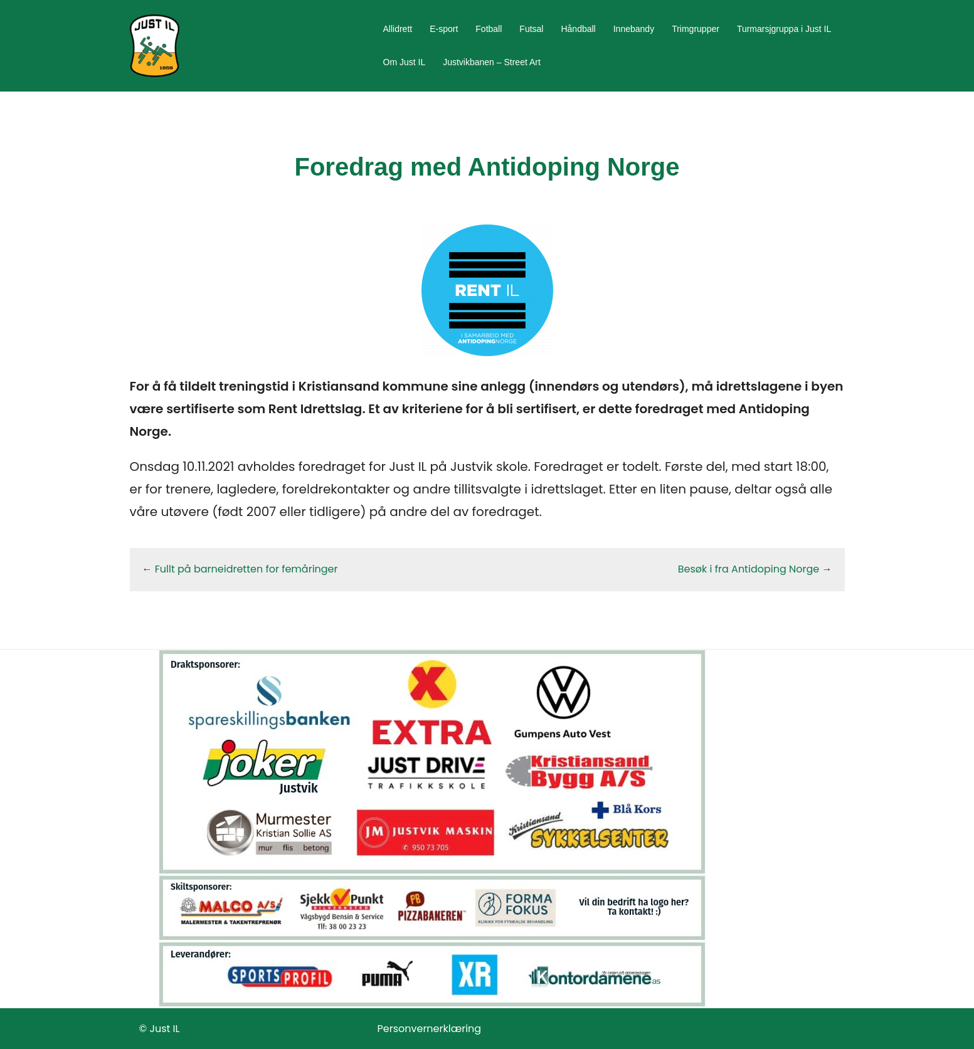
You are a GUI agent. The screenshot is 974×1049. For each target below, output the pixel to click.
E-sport (444, 29)
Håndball (578, 29)
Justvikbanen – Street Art (492, 62)
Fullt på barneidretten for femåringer (246, 569)
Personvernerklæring (430, 1028)
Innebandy (633, 29)
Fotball (488, 29)
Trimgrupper (695, 29)
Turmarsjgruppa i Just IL (784, 29)
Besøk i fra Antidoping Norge (748, 569)
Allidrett (398, 29)
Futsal (531, 29)
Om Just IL (404, 62)
